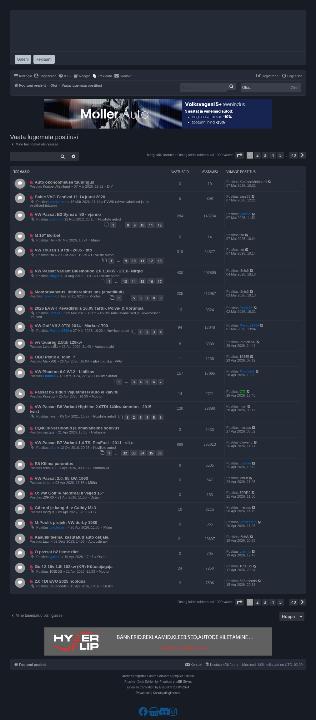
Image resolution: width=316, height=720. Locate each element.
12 (160, 225)
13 (160, 260)
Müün (95, 240)
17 (160, 281)
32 (125, 453)
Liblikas (49, 376)
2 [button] (257, 155)
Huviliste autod (109, 219)
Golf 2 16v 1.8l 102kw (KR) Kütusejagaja (74, 566)
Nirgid (54, 276)
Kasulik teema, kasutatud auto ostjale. (72, 537)
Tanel (47, 296)
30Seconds (58, 586)
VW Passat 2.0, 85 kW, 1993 (61, 478)
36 (160, 453)
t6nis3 (243, 270)
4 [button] (273, 155)
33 (134, 453)
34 (142, 453)
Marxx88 (49, 361)
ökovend (246, 442)
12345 (244, 356)
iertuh (47, 482)
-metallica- (247, 342)
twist (52, 416)
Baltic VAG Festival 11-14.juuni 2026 (70, 197)
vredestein (58, 202)
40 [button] (293, 155)
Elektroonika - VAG (107, 361)
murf (242, 406)
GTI (242, 391)
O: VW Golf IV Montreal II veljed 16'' (69, 493)
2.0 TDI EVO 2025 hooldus (60, 581)
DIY (110, 186)
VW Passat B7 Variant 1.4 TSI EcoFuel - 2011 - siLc (84, 442)
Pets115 (56, 313)
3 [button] (265, 155)
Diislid (108, 586)
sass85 (244, 196)
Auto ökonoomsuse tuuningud (64, 182)
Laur (46, 541)
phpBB (139, 676)
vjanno (54, 219)
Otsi (294, 87)
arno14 (48, 468)
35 (151, 453)
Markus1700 (59, 330)
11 (151, 225)
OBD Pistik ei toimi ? (55, 357)
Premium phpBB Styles (175, 681)
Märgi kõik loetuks (160, 155)
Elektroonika (99, 468)
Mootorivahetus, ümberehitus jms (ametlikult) (79, 292)
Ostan (94, 497)
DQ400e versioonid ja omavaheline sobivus (77, 428)
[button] (239, 155)
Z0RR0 (48, 497)
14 (134, 281)
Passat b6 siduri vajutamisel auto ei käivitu (76, 392)
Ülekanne (98, 432)
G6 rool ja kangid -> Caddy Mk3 (65, 507)
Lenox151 (50, 346)
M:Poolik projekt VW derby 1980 (66, 522)
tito (51, 240)
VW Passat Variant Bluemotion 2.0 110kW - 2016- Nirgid (89, 271)
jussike (245, 463)
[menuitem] (45, 76)
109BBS (55, 571)
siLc (52, 447)
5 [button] (280, 155)
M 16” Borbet (47, 235)
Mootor (94, 296)
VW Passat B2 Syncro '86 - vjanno (68, 214)
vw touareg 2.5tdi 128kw (58, 342)
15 (142, 281)
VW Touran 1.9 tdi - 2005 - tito (63, 250)
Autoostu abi (104, 346)
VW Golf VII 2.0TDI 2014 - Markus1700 (71, 325)
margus (48, 432)
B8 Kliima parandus (54, 463)
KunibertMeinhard (56, 186)
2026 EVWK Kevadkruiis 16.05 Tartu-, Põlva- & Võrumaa (89, 308)
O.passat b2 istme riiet (57, 552)
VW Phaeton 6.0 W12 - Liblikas (64, 371)
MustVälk (246, 371)
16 (151, 281)
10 (142, 225)
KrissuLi (49, 396)
